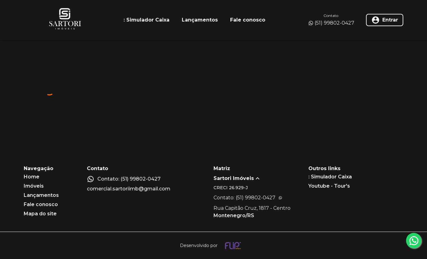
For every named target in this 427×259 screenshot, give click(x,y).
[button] (261, 178)
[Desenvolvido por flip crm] (213, 245)
